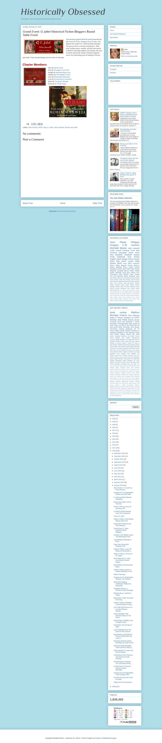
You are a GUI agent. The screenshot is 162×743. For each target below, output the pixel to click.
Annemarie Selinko (133, 283)
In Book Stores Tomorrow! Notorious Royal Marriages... (122, 668)
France (123, 315)
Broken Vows (135, 365)
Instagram (113, 69)
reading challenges (126, 329)
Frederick (131, 371)
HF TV (136, 329)
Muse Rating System (131, 383)
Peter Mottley (114, 297)
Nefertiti (120, 345)
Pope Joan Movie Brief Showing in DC (121, 545)
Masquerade (125, 381)
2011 (114, 448)
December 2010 (119, 453)
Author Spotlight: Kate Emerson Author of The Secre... (122, 615)
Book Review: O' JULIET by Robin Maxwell (123, 489)
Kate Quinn (121, 261)
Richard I (121, 358)
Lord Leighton (135, 378)
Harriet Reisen (134, 285)
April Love (122, 365)
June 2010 (117, 471)
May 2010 (117, 474)
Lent (130, 378)
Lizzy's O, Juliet (119, 516)
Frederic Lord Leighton (128, 353)
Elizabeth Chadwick (123, 255)
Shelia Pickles (118, 299)
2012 (114, 445)
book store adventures (133, 393)
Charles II (128, 331)
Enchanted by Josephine (63, 79)
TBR (120, 390)
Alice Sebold (129, 290)
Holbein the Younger (127, 374)
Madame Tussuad (125, 339)
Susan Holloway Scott (118, 272)
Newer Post (28, 203)
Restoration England (129, 345)
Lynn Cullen (131, 288)
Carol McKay (113, 292)
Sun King (116, 390)
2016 (114, 433)
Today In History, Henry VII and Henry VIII (122, 507)
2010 (114, 451)
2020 (114, 424)
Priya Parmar (122, 297)
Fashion (116, 371)
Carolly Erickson (133, 265)
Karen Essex (135, 269)
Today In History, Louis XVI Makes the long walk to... (123, 550)
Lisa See (113, 276)
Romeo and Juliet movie (121, 386)
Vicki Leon (113, 283)
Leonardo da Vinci (133, 355)
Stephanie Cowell (116, 269)
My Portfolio (114, 37)
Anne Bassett (114, 352)
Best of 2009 (128, 365)
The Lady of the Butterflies (123, 392)
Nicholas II (118, 385)
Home (62, 203)
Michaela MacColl (124, 281)
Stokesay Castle (125, 388)
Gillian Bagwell (121, 265)
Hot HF (136, 325)
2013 (114, 442)
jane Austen (131, 272)
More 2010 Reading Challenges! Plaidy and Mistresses (122, 584)
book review (118, 312)
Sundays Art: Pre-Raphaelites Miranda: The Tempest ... (123, 578)
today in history (116, 318)
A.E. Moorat (122, 290)
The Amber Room (127, 390)
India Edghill (136, 292)
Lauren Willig (133, 261)
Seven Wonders (127, 360)
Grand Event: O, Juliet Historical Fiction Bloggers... (121, 530)
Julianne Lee (129, 293)
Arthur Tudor (117, 346)
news (134, 364)
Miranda (112, 383)
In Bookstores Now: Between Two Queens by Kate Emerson (123, 657)
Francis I (124, 343)
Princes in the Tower (133, 350)
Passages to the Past (61, 70)
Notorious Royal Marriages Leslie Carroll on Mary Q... (123, 646)
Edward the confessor (120, 369)
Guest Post (121, 322)
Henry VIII (117, 325)
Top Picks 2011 (135, 392)
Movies (115, 345)
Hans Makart (135, 372)
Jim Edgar (122, 293)
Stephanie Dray (124, 257)
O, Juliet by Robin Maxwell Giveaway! (122, 498)
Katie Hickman (114, 281)
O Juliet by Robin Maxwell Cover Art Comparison (122, 512)
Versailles (124, 364)
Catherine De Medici (127, 336)
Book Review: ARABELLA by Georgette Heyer (123, 621)
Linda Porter (116, 295)
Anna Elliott (127, 263)
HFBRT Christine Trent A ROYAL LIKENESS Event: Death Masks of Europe (128, 114)
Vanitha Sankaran (119, 300)
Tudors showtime (115, 364)
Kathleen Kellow (115, 286)
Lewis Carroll (123, 357)
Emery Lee (120, 292)
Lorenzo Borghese (120, 288)
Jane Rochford (121, 350)
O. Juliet (50, 127)
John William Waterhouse (130, 338)
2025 (114, 422)
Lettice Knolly (114, 357)
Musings (113, 320)
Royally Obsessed (115, 360)
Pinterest (113, 73)
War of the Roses (128, 325)
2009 (114, 686)
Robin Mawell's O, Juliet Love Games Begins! (123, 651)
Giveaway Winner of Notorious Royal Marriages (123, 589)
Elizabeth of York (122, 332)
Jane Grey (113, 350)
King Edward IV (114, 378)
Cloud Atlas (130, 367)
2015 (114, 436)
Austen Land (125, 346)
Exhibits (117, 338)
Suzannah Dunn (127, 299)
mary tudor (124, 341)
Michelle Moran (118, 248)
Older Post (97, 203)
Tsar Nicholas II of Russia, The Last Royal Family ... (123, 662)
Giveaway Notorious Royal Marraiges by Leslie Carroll (123, 642)
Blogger (113, 738)
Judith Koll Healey (124, 279)
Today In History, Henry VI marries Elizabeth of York (123, 570)
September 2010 (119, 462)
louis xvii (129, 364)
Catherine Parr (115, 353)
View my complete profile (129, 56)
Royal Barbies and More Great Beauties (128, 130)
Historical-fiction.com (62, 72)
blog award (114, 327)
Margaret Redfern (134, 295)
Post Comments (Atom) (67, 211)
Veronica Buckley (128, 300)
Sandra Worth (116, 263)
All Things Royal (60, 84)
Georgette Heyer (126, 253)
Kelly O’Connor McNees (127, 286)
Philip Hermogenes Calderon (130, 385)
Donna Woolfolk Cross (118, 267)
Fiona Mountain (126, 278)
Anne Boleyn (134, 327)
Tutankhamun (113, 393)
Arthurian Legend (134, 341)
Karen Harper (134, 274)
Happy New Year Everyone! (123, 682)
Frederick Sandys (126, 372)
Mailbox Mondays (119, 574)
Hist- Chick (58, 68)
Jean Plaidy (118, 242)
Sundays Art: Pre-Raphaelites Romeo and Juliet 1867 (123, 493)
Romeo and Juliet (71, 127)
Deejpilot (98, 738)
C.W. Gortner (130, 245)
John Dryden (117, 376)
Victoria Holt (122, 283)
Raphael (112, 386)
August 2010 (118, 465)
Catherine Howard (133, 352)
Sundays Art (129, 318)
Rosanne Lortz (134, 276)
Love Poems (127, 379)
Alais (138, 364)
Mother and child (119, 383)
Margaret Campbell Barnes (119, 271)
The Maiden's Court (63, 75)
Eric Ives (129, 369)
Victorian (118, 341)
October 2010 (118, 459)
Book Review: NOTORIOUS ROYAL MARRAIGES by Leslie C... (123, 636)
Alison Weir (126, 269)
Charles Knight (114, 367)
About (112, 30)
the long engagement (115, 395)
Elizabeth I (130, 322)
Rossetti (131, 386)
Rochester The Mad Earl (131, 358)
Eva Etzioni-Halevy (115, 278)
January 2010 (118, 485)
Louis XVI (118, 379)
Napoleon (132, 332)
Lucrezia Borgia (114, 339)
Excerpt (137, 348)
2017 (114, 430)
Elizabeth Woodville (128, 348)
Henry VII (131, 343)
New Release (133, 315)
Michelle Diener (122, 276)
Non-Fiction (114, 329)
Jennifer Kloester (114, 293)
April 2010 (117, 477)
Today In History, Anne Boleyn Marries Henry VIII (123, 520)
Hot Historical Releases (118, 34)
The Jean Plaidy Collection (121, 198)
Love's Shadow (135, 379)
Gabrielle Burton (128, 292)
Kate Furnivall (135, 279)
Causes (122, 331)
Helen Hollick (134, 271)
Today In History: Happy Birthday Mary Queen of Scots (128, 174)
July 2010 (117, 468)
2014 (114, 439)
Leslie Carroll (115, 250)
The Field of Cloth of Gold (122, 362)
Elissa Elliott (125, 285)
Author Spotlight (115, 336)
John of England (126, 376)
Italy (44, 127)
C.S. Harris (136, 290)
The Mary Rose (134, 362)
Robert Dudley (119, 334)
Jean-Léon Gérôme (121, 355)
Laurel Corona (134, 267)
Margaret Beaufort (115, 381)
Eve (133, 369)
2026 (114, 419)
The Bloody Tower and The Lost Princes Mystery (129, 159)
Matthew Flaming (134, 381)
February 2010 (119, 482)
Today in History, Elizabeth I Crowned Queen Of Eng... (123, 603)
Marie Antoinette (124, 327)
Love (122, 379)
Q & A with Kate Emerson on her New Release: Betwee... (123, 609)
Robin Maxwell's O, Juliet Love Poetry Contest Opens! (122, 560)
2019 (114, 427)
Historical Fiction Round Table (83, 41)
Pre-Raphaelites (123, 323)
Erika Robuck (123, 274)
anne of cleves (122, 393)
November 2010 (119, 456)
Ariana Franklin (115, 285)
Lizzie (126, 49)
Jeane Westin (114, 279)
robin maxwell (59, 127)
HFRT (40, 127)
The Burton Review (61, 81)
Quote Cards (114, 358)
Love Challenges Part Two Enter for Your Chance (122, 630)
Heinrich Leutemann (115, 374)
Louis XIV (112, 379)
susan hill (116, 290)
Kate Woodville (135, 376)
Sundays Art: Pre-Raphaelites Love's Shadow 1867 (123, 673)
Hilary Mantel (135, 278)
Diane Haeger (122, 259)
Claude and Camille (116, 348)
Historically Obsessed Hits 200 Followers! (122, 524)
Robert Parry (130, 297)
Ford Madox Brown (123, 371)
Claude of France (115, 343)
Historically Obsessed (63, 11)
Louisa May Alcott (124, 295)
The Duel (134, 390)
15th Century (32, 127)
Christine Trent (128, 250)
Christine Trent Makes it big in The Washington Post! (123, 536)
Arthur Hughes (123, 352)
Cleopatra (122, 367)
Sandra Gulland (134, 281)
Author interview (134, 346)
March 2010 (118, 479)
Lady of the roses (124, 378)
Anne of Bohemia (114, 365)
